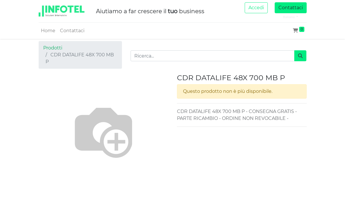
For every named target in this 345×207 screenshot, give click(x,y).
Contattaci (290, 7)
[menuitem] (48, 31)
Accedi (256, 7)
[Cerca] (300, 55)
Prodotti (52, 48)
